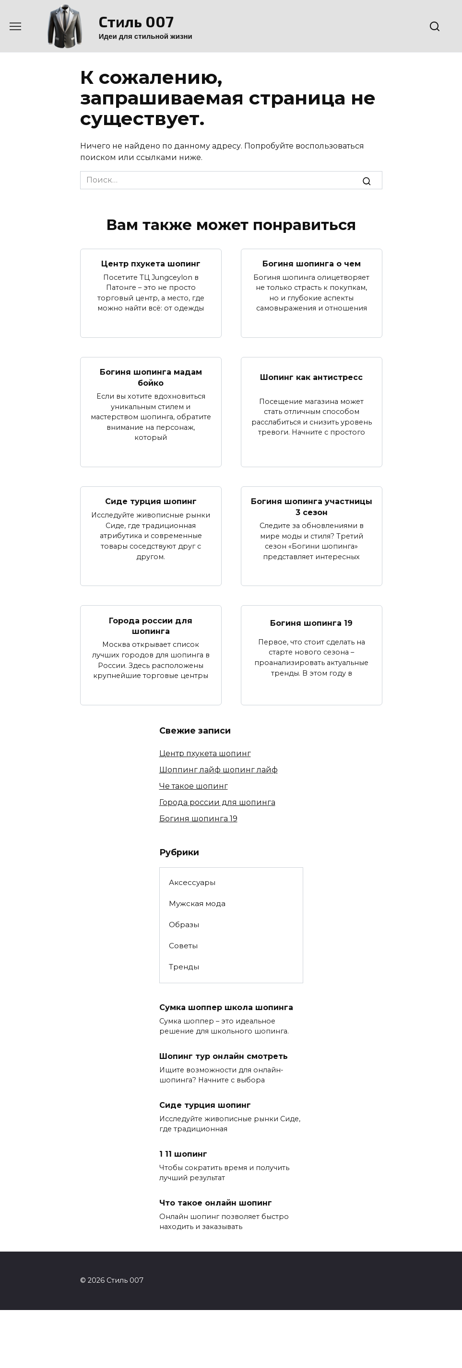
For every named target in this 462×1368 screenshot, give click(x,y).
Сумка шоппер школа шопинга (226, 1007)
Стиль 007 (136, 21)
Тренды (184, 966)
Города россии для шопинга (150, 625)
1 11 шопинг (183, 1154)
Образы (184, 924)
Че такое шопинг (193, 786)
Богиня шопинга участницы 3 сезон (311, 507)
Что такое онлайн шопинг (215, 1202)
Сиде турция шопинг (151, 501)
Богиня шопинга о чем (311, 263)
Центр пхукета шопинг (151, 263)
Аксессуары (192, 882)
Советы (183, 945)
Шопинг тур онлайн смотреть (223, 1056)
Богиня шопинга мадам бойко (151, 377)
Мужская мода (197, 903)
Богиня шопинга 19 (311, 623)
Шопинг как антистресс (311, 377)
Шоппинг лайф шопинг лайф (218, 769)
